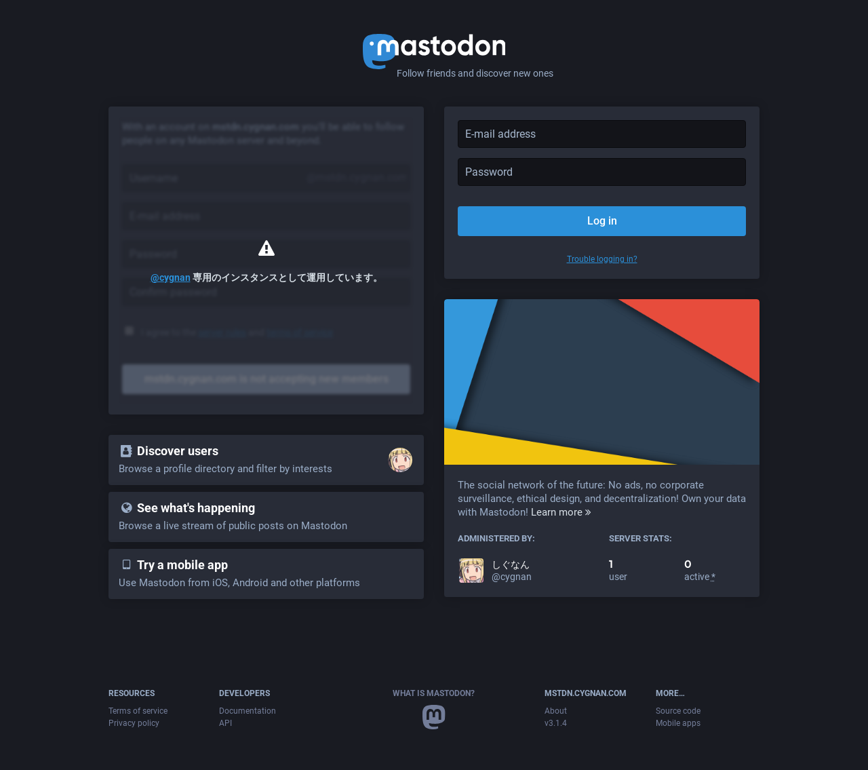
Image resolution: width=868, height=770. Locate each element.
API (225, 723)
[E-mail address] (602, 134)
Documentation (247, 711)
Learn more (561, 512)
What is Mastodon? (434, 693)
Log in (602, 220)
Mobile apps (678, 723)
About (556, 711)
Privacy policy (133, 723)
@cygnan (171, 277)
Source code (678, 711)
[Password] (602, 172)
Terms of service (137, 711)
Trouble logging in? (602, 259)
